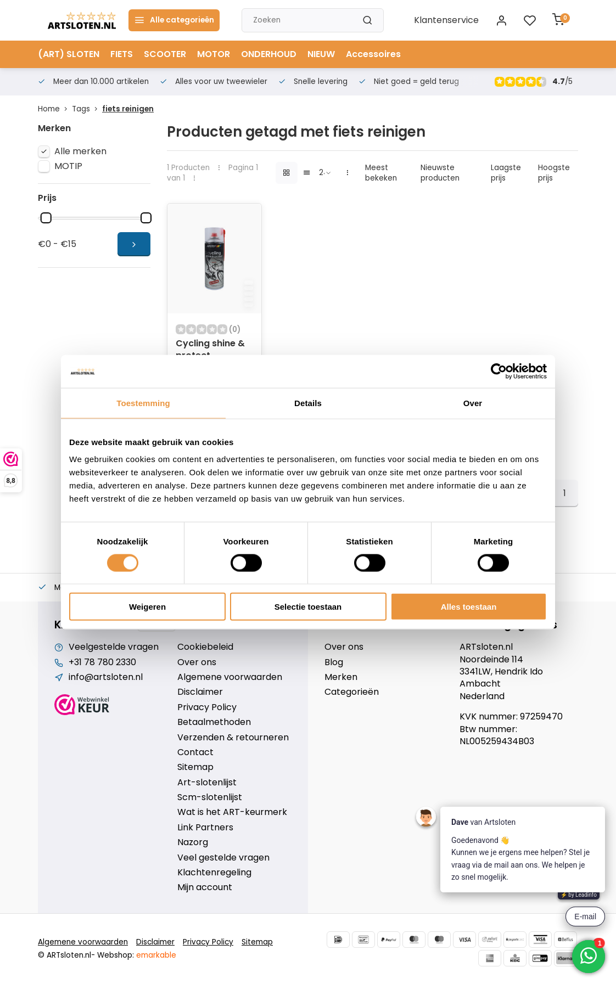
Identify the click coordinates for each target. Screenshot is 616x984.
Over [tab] (473, 402)
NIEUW (321, 54)
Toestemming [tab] (143, 402)
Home (55, 109)
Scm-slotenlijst (209, 797)
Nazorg (192, 842)
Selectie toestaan (308, 606)
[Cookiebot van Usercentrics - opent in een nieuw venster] (499, 371)
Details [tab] (308, 402)
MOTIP (68, 166)
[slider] (46, 217)
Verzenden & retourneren (233, 738)
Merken (340, 677)
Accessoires (373, 54)
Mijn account (204, 887)
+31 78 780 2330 (102, 662)
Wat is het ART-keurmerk (232, 812)
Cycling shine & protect (210, 350)
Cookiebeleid (205, 647)
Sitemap (195, 767)
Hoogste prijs (554, 172)
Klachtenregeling (214, 873)
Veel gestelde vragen (223, 858)
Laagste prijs (506, 172)
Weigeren (147, 606)
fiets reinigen (128, 109)
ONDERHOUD (268, 54)
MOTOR (213, 54)
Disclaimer (200, 692)
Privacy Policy (207, 707)
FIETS (121, 54)
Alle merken (80, 151)
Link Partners (205, 828)
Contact (195, 752)
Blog (333, 662)
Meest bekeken (381, 172)
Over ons (196, 662)
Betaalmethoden (214, 722)
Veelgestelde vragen (114, 647)
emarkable (156, 955)
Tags (87, 109)
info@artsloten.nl (106, 677)
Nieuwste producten (440, 172)
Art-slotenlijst (207, 783)
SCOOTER (165, 54)
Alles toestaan (469, 606)
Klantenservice (446, 20)
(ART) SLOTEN (68, 54)
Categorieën (351, 692)
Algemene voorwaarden (229, 677)
